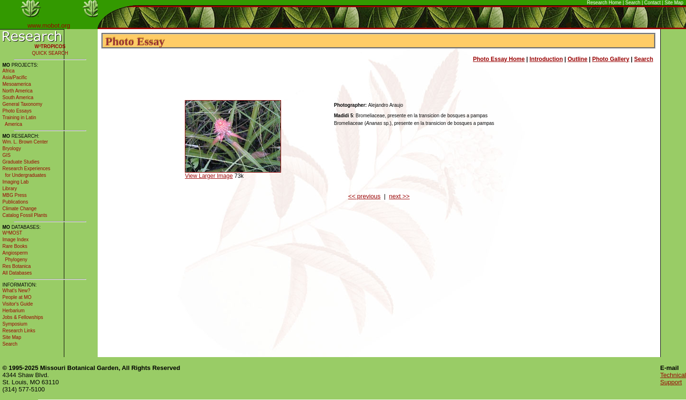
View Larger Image (209, 176)
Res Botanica (16, 266)
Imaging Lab (15, 182)
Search (633, 2)
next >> (399, 196)
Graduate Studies (21, 161)
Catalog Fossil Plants (24, 215)
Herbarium (13, 310)
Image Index (15, 239)
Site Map (674, 2)
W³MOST (12, 233)
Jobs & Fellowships (22, 317)
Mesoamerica (16, 84)
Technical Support (673, 378)
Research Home (604, 2)
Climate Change (19, 208)
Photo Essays (16, 110)
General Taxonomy (22, 104)
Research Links (18, 330)
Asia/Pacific (14, 77)
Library (9, 188)
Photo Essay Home (499, 59)
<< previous (364, 196)
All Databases (17, 273)
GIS (6, 155)
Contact (652, 2)
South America (17, 97)
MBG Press (14, 195)
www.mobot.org (49, 25)
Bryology (11, 148)
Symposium (14, 324)
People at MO (16, 297)
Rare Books (14, 246)
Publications (15, 202)
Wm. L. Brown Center (25, 141)
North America (17, 90)
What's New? (16, 290)
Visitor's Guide (17, 304)
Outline (577, 59)
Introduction (546, 59)
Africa (8, 70)
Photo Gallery (610, 59)
